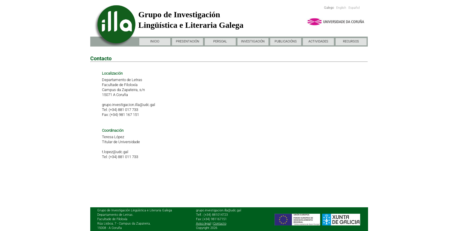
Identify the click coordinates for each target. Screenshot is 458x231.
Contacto (219, 223)
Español (354, 8)
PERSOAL (220, 41)
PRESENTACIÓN (187, 41)
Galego (329, 8)
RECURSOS (351, 41)
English (341, 8)
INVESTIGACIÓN (253, 41)
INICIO (154, 41)
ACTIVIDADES (318, 41)
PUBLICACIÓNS (286, 41)
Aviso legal (203, 223)
